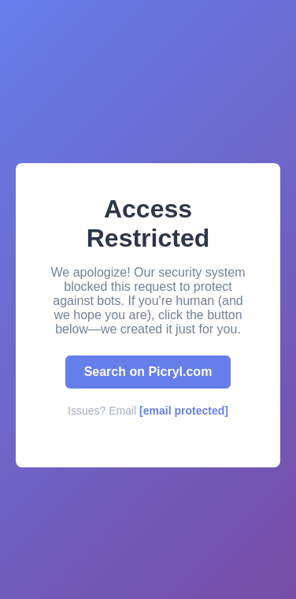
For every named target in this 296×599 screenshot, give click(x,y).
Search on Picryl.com (148, 371)
